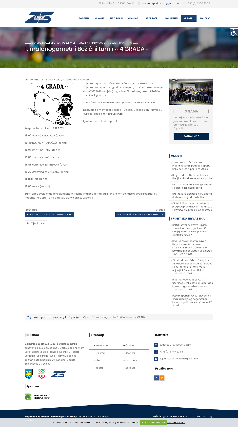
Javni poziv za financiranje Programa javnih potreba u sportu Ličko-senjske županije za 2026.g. (191, 166)
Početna (84, 18)
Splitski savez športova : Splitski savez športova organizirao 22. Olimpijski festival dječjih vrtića (190, 230)
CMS (197, 416)
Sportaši (151, 18)
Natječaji (116, 18)
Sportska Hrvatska (188, 218)
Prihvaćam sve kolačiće (153, 422)
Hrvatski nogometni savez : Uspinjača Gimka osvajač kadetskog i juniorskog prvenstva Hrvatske (192, 284)
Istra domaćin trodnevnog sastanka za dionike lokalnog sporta (192, 186)
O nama (99, 18)
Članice (133, 18)
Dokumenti (171, 18)
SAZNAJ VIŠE (191, 136)
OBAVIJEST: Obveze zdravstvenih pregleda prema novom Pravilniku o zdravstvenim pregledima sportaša (192, 207)
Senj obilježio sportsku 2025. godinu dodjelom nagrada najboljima (192, 195)
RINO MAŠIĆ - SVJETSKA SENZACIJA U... (49, 214)
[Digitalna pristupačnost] (234, 32)
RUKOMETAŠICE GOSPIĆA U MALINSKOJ (140, 214)
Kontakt (205, 18)
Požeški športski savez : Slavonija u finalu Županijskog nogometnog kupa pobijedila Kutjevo (191, 300)
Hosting (207, 416)
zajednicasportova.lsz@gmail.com (160, 3)
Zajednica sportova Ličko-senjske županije (50, 42)
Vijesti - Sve (36, 223)
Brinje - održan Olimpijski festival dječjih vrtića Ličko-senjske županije (192, 177)
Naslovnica (102, 345)
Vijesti (188, 18)
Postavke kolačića (176, 422)
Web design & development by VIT (172, 416)
